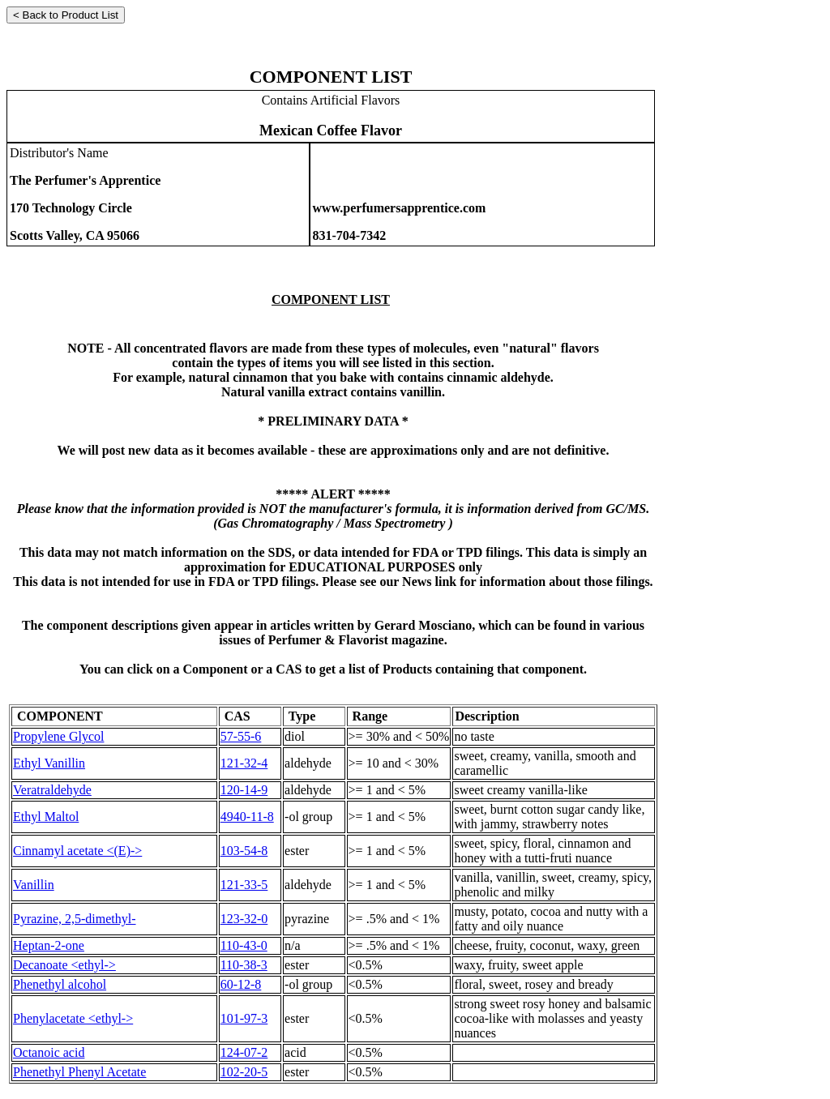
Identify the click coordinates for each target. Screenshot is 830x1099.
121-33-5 (244, 885)
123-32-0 (244, 919)
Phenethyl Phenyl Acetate (79, 1072)
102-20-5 (244, 1072)
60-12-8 (241, 984)
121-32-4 (244, 763)
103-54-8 (244, 850)
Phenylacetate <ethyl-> (73, 1018)
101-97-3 (244, 1018)
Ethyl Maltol (46, 816)
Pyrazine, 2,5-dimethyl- (74, 919)
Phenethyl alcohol (59, 984)
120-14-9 (244, 790)
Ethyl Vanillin (49, 763)
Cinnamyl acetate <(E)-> (77, 850)
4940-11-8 (247, 816)
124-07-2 (244, 1052)
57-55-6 (241, 736)
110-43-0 (243, 945)
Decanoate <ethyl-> (64, 965)
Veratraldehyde (52, 790)
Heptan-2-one (48, 945)
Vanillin (33, 885)
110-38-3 (243, 965)
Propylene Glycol (58, 736)
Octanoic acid (48, 1052)
